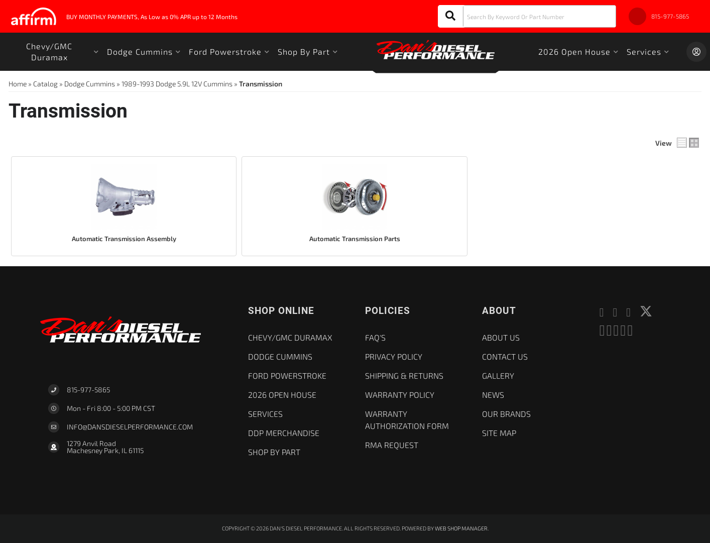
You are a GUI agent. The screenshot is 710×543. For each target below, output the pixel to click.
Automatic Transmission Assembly (124, 239)
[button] (527, 16)
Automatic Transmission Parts (354, 239)
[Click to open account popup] (696, 52)
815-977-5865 (88, 389)
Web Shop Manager (461, 528)
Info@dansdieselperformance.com (130, 426)
